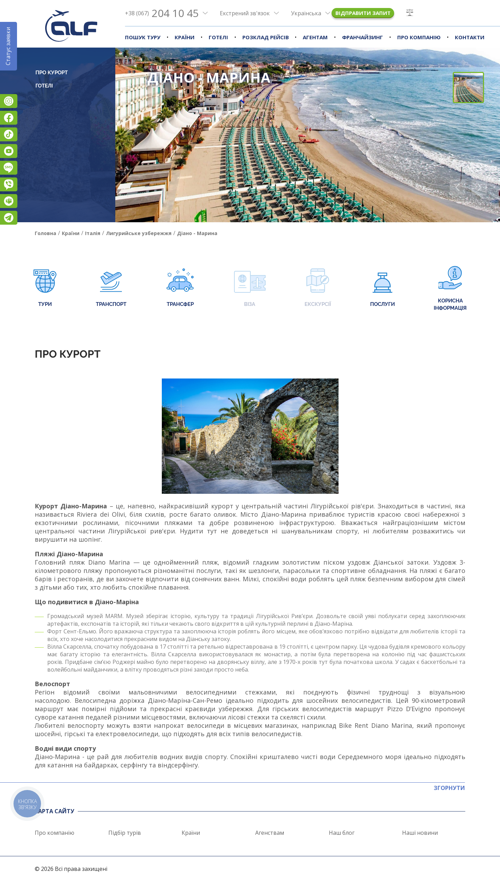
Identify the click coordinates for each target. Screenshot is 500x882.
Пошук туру (142, 37)
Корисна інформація (450, 288)
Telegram (8, 218)
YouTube (8, 151)
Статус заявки (8, 46)
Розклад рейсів (265, 37)
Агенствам (269, 833)
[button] (479, 187)
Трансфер (180, 288)
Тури (45, 288)
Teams (8, 201)
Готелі (218, 37)
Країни (184, 37)
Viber (8, 184)
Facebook (8, 118)
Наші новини (420, 833)
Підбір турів (124, 833)
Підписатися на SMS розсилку (8, 168)
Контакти (469, 37)
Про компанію (419, 37)
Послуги (382, 288)
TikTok (8, 134)
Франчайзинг (362, 37)
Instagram (8, 101)
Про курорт (51, 72)
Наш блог (342, 833)
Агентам (315, 37)
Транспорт (111, 288)
